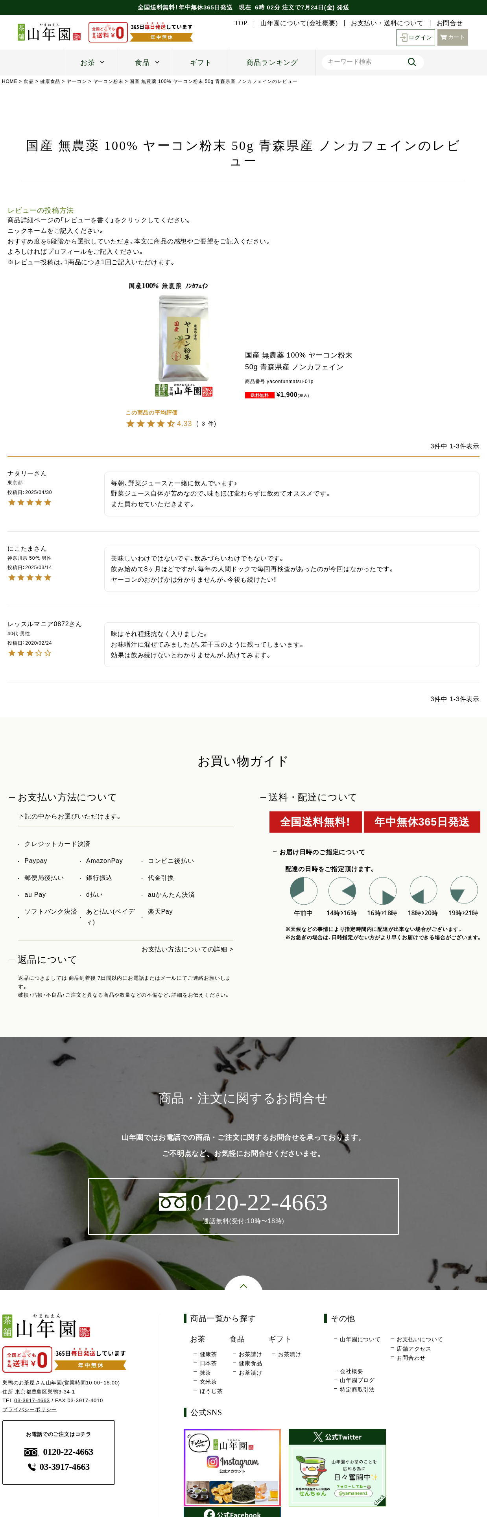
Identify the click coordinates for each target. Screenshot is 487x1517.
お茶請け (250, 1354)
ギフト (201, 62)
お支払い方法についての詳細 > (188, 949)
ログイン (416, 37)
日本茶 (208, 1363)
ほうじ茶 (211, 1391)
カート (452, 37)
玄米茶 (208, 1382)
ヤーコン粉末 (108, 81)
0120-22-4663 (59, 1452)
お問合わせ (411, 1358)
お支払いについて (420, 1339)
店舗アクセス (414, 1349)
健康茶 (208, 1354)
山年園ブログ (357, 1380)
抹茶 (206, 1373)
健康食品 (50, 81)
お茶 (87, 62)
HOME (9, 81)
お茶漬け (250, 1373)
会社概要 (351, 1371)
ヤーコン (76, 81)
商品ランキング (272, 62)
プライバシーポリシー (29, 1409)
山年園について (360, 1339)
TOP (240, 23)
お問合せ (450, 23)
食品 (142, 62)
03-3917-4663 (32, 1401)
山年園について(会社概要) (299, 23)
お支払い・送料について (387, 23)
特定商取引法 (357, 1389)
